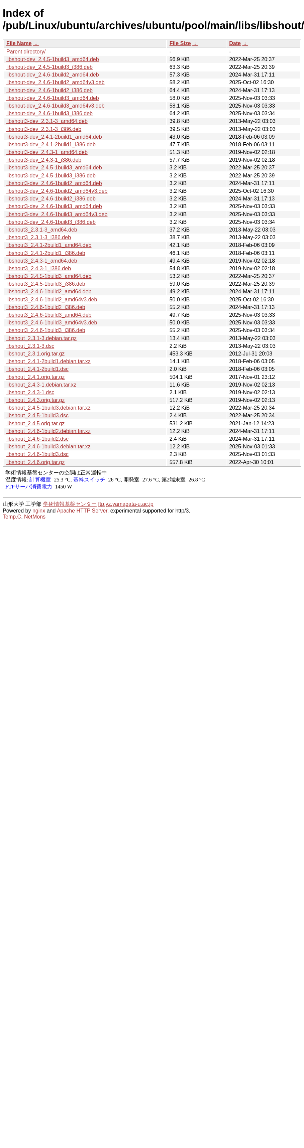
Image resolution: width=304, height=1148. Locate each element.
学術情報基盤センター (70, 504)
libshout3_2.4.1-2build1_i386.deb (45, 253)
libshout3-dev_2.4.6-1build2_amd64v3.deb (56, 191)
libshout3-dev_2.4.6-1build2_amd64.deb (54, 183)
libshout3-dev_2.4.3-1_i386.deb (43, 160)
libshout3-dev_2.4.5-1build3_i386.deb (51, 175)
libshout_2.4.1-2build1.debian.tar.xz (48, 361)
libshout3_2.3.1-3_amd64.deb (41, 230)
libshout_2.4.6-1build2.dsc (37, 439)
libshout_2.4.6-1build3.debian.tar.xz (48, 446)
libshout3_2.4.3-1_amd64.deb (41, 261)
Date (235, 43)
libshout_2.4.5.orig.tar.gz (35, 423)
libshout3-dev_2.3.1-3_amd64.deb (47, 121)
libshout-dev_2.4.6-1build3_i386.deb (49, 113)
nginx (38, 511)
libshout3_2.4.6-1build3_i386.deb (45, 330)
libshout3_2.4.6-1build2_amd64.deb (48, 291)
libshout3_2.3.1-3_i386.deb (38, 237)
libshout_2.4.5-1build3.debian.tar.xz (48, 408)
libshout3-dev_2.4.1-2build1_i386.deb (51, 144)
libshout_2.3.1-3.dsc (30, 346)
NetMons (34, 517)
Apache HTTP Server (82, 511)
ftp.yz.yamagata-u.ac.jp (125, 504)
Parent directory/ (25, 51)
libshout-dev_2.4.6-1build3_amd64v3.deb (55, 106)
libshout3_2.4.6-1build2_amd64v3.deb (51, 299)
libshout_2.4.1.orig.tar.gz (35, 377)
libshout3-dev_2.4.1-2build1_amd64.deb (54, 137)
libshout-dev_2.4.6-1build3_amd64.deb (52, 98)
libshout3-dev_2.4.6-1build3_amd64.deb (54, 206)
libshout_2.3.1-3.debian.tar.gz (41, 338)
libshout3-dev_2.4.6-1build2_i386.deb (51, 198)
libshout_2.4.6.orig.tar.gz (35, 462)
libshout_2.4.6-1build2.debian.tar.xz (48, 431)
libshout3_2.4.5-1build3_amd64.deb (48, 276)
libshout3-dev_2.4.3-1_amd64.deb (47, 152)
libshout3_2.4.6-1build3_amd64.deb (48, 315)
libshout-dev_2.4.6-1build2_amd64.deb (52, 75)
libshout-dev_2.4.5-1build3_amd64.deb (52, 59)
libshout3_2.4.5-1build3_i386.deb (45, 284)
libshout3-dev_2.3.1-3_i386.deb (43, 129)
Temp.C (12, 517)
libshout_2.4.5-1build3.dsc (37, 415)
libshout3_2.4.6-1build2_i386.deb (45, 307)
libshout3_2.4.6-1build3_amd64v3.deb (51, 322)
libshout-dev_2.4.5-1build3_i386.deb (49, 67)
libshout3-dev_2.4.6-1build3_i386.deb (51, 222)
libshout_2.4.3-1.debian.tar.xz (41, 385)
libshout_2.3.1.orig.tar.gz (35, 353)
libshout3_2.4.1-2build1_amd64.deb (48, 245)
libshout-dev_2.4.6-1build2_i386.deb (49, 90)
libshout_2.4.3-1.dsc (30, 392)
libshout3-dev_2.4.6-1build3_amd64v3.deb (56, 214)
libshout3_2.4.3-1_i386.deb (38, 268)
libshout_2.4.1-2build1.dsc (37, 369)
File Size (180, 43)
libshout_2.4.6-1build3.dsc (37, 454)
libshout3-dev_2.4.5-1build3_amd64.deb (54, 167)
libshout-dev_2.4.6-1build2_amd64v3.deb (55, 82)
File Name (19, 43)
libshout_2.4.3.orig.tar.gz (35, 400)
